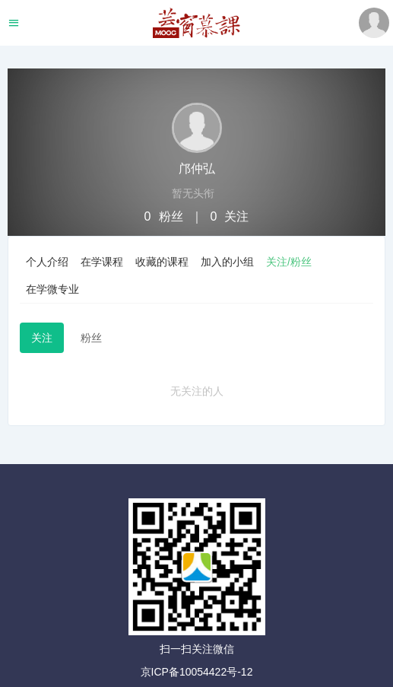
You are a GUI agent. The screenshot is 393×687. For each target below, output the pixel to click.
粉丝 (91, 338)
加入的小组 (227, 262)
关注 (41, 338)
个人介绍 (47, 262)
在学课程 (102, 262)
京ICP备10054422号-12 (197, 672)
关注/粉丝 (289, 262)
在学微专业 (52, 289)
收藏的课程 (162, 262)
